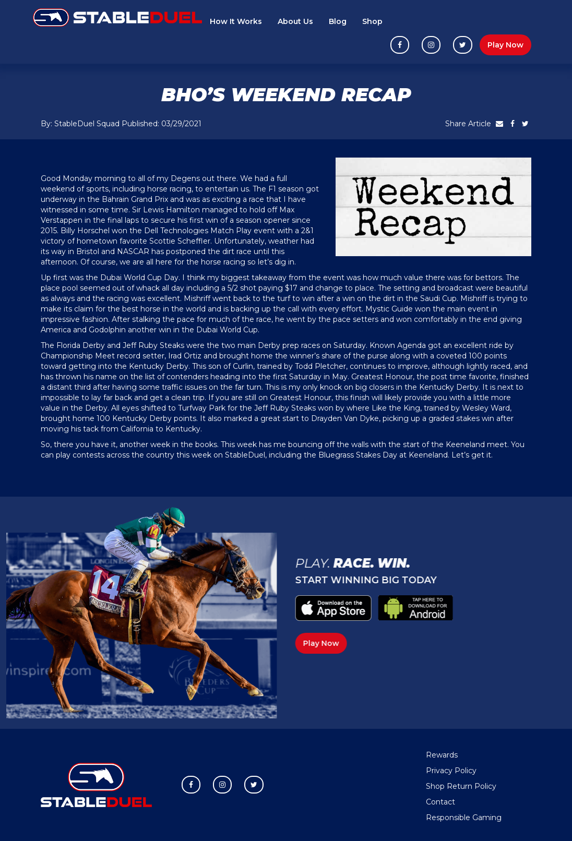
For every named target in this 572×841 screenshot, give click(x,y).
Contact (440, 802)
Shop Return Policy (461, 786)
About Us (295, 21)
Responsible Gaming (464, 817)
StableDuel (245, 455)
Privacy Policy (451, 770)
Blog (338, 21)
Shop (372, 21)
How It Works (236, 21)
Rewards (442, 755)
